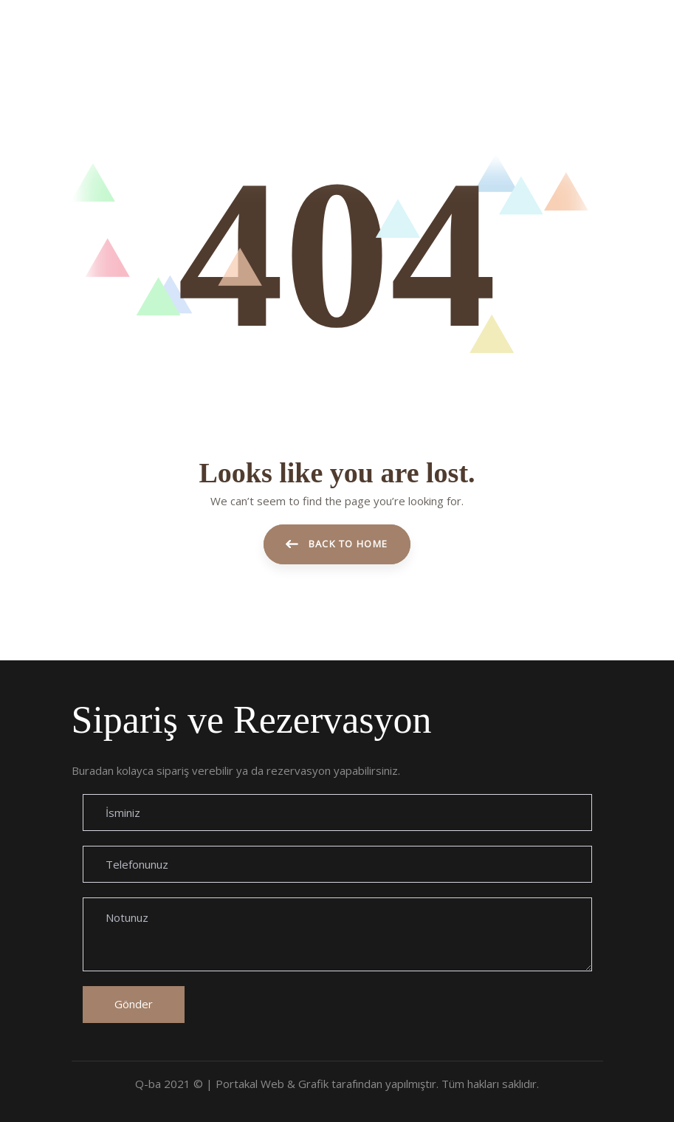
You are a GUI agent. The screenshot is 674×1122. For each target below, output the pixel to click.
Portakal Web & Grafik (272, 1083)
